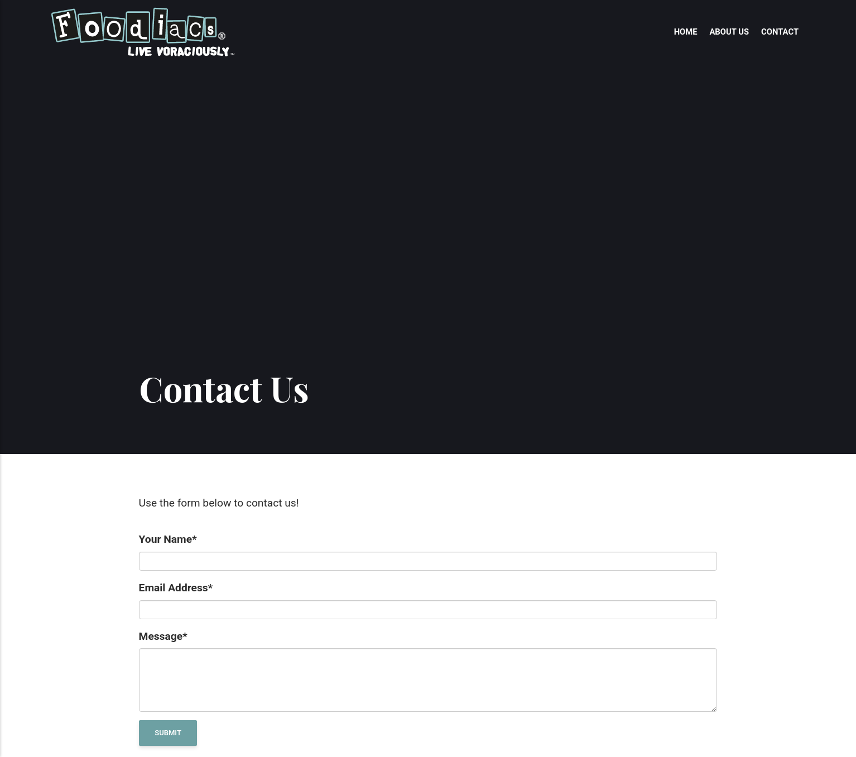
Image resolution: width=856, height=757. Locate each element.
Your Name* (168, 539)
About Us (729, 32)
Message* (163, 636)
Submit (168, 733)
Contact (780, 32)
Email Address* (176, 587)
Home (686, 32)
